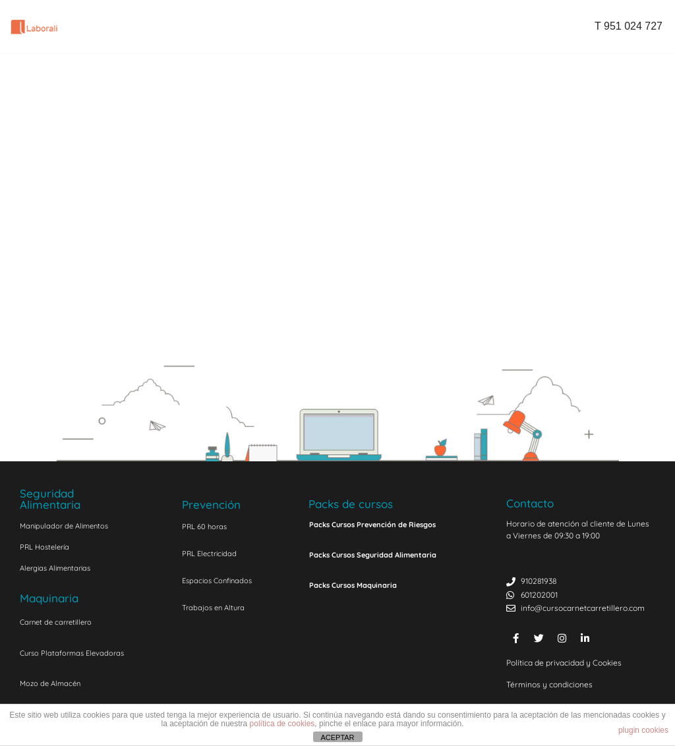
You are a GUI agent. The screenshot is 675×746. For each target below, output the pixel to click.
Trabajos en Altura (213, 607)
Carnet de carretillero (56, 622)
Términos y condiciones (549, 684)
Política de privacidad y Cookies (564, 663)
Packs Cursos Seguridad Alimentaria (372, 555)
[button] (394, 524)
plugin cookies (643, 730)
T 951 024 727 (628, 26)
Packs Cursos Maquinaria (353, 585)
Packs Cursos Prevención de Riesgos (372, 524)
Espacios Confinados (217, 580)
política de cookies (282, 723)
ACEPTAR (337, 737)
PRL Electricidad (209, 553)
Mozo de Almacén (50, 683)
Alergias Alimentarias (55, 568)
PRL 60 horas (204, 526)
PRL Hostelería (44, 547)
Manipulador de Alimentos (64, 526)
